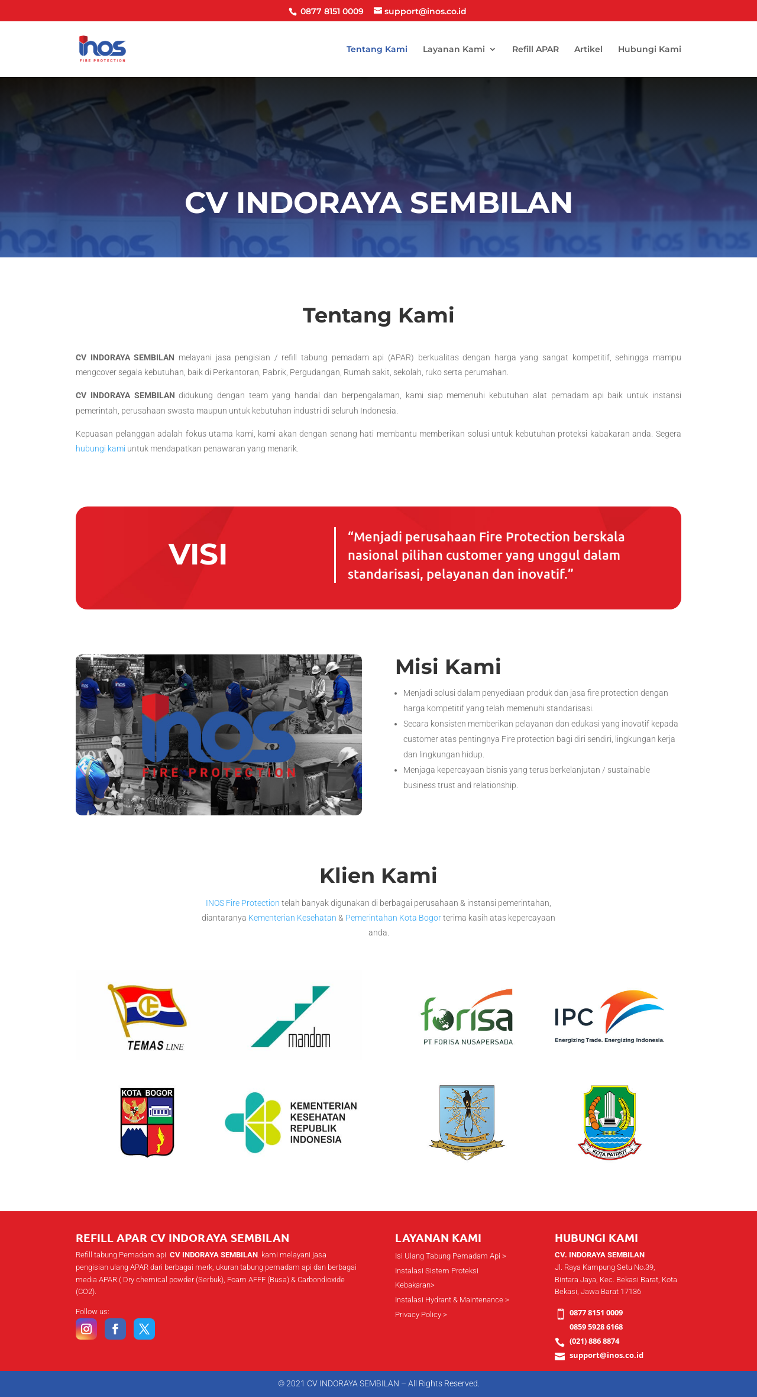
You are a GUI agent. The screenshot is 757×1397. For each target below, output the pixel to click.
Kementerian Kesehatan (292, 917)
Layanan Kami (454, 49)
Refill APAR (535, 49)
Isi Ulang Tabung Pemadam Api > (450, 1255)
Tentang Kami (377, 49)
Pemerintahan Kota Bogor (393, 917)
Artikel (588, 49)
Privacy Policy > (421, 1314)
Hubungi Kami (649, 49)
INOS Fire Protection (243, 903)
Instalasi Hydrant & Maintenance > (452, 1299)
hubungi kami (100, 448)
